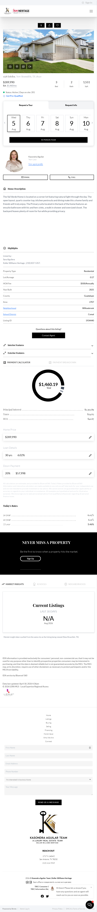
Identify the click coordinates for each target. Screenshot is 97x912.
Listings (48, 719)
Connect (48, 741)
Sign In (87, 2)
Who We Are (48, 738)
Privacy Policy (57, 909)
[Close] (91, 887)
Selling (48, 726)
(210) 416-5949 (48, 863)
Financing (48, 730)
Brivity (14, 909)
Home (48, 715)
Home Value (48, 734)
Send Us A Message (48, 802)
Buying (48, 723)
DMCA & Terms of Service (75, 909)
